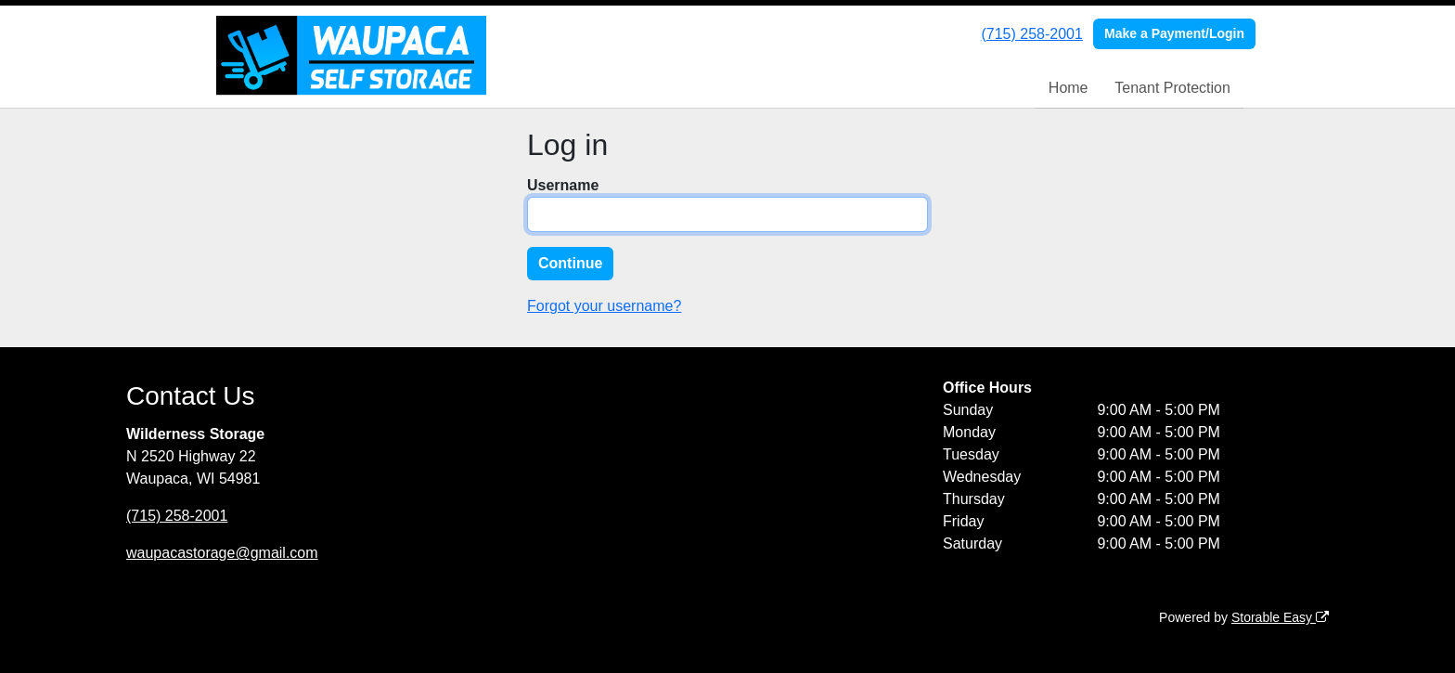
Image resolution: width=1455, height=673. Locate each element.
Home (1068, 88)
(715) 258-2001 (1031, 34)
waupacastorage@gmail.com (222, 553)
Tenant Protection (1172, 88)
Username (563, 185)
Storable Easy (1280, 617)
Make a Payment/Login (1174, 33)
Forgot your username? (604, 306)
